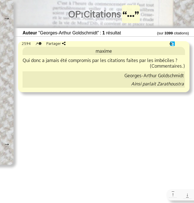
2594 (26, 43)
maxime (104, 51)
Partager (53, 43)
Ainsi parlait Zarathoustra (157, 84)
